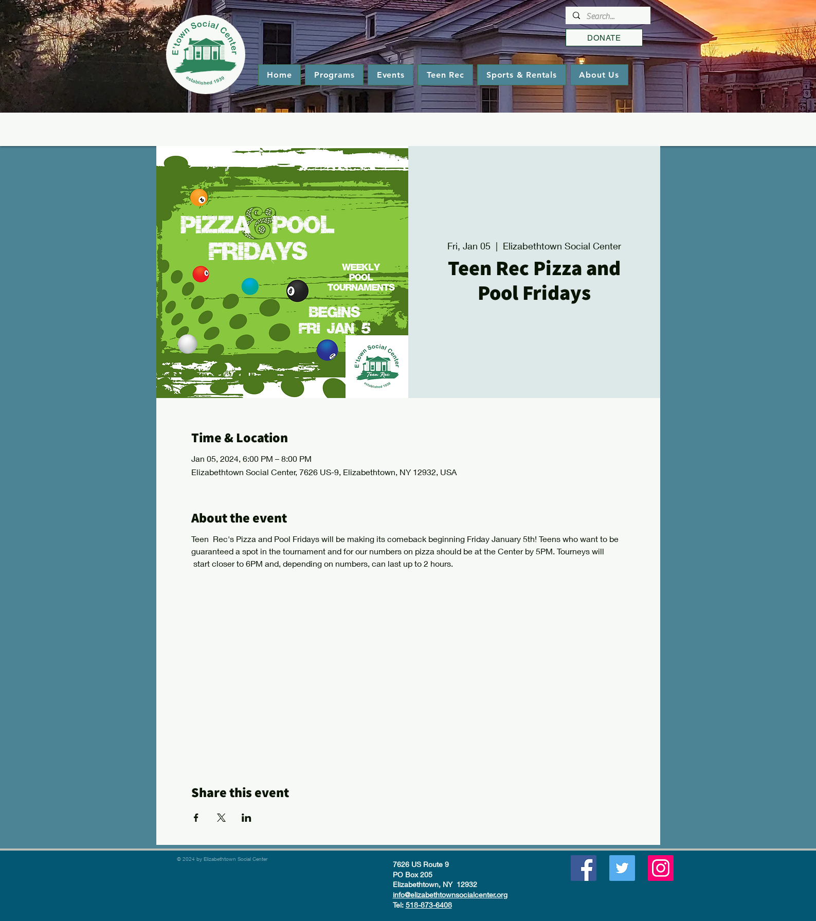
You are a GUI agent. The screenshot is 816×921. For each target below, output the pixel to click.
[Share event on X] (221, 818)
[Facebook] (583, 868)
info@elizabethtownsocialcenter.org (450, 894)
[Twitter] (622, 868)
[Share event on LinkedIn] (246, 818)
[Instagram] (661, 868)
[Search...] (607, 16)
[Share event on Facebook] (196, 818)
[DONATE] (604, 37)
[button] (334, 74)
